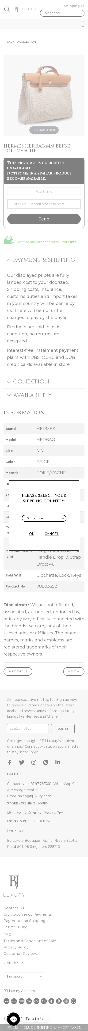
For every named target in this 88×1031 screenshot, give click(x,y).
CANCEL (52, 534)
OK (31, 534)
